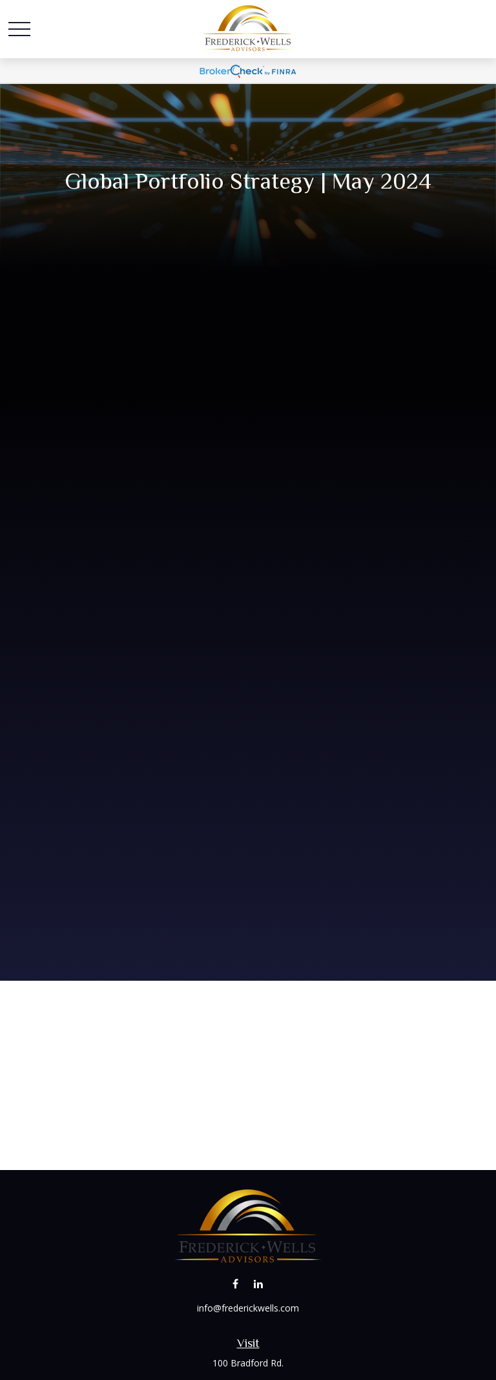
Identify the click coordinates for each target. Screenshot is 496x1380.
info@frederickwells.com (248, 1308)
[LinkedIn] (258, 1284)
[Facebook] (235, 1284)
